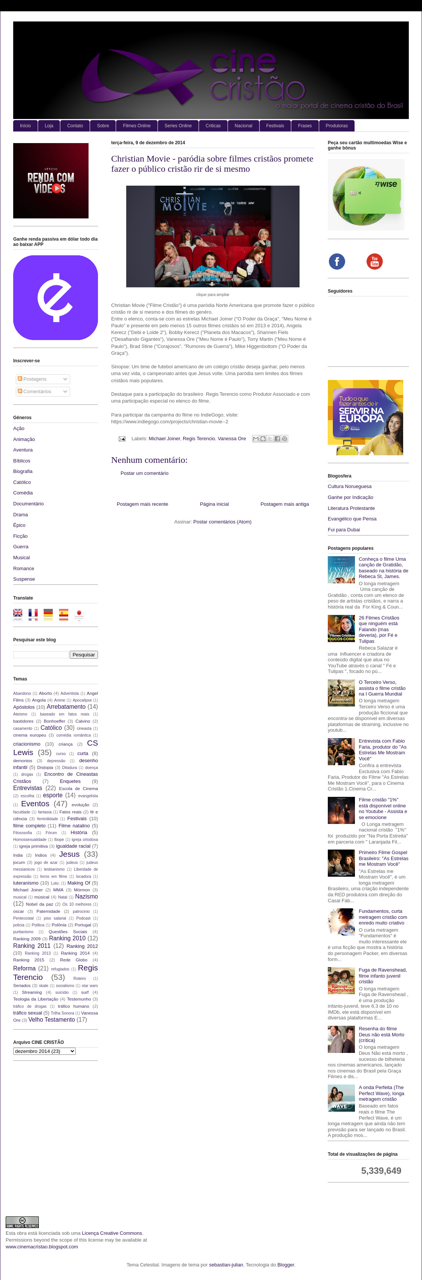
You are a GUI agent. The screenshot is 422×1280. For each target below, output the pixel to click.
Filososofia (22, 833)
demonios (22, 760)
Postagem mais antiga (284, 504)
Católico (22, 482)
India (18, 855)
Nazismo (86, 896)
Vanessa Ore (232, 438)
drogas (27, 774)
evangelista (88, 796)
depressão (56, 761)
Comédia (23, 493)
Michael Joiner (164, 438)
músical (41, 896)
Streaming (32, 992)
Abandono (22, 693)
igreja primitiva (33, 846)
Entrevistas (27, 788)
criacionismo (26, 744)
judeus (72, 862)
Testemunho (79, 998)
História (78, 832)
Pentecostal (23, 918)
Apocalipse (82, 700)
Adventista (70, 693)
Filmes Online (136, 125)
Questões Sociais (68, 931)
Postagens (32, 379)
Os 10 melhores (77, 904)
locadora (83, 876)
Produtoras (337, 125)
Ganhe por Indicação (350, 497)
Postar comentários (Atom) (222, 522)
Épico (19, 525)
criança (65, 743)
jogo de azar (46, 862)
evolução (80, 804)
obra (22, 1233)
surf (85, 992)
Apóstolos (24, 707)
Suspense (24, 579)
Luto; (55, 883)
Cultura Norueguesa (350, 486)
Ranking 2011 (31, 946)
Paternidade (48, 911)
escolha (27, 796)
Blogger (285, 1265)
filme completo (29, 825)
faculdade (21, 812)
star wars (90, 986)
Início (25, 125)
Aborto (45, 693)
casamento (22, 728)
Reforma (24, 968)
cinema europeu (29, 734)
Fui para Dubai (344, 529)
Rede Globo (73, 959)
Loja (49, 125)
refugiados (60, 969)
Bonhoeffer (54, 721)
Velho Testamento (51, 1019)
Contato (75, 125)
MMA (58, 889)
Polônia (59, 924)
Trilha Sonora (62, 1013)
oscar (18, 911)
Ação (18, 428)
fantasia (45, 812)
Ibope (59, 840)
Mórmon (82, 889)
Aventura (23, 450)
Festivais (275, 125)
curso (61, 754)
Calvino (82, 721)
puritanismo (23, 932)
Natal (62, 897)
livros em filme (53, 876)
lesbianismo (54, 869)
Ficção (20, 536)
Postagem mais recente (142, 504)
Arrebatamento (66, 706)
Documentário (28, 504)
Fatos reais (71, 811)
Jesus (69, 854)
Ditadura (69, 768)
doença (91, 768)
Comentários (34, 391)
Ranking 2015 (28, 959)
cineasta (84, 728)
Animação (24, 439)
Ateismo (20, 714)
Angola (39, 699)
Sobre (103, 125)
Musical (21, 557)
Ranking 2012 (82, 946)
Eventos (35, 803)
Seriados (22, 985)
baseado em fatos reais (64, 714)
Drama (20, 514)
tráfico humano (73, 1006)
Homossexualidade (29, 840)
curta (82, 753)
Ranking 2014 (75, 952)
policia (18, 925)
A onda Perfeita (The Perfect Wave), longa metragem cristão (381, 1093)
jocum (19, 862)
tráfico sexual (27, 1013)
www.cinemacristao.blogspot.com (42, 1246)
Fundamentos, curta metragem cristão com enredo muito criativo (383, 917)
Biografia (22, 471)
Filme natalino (74, 825)
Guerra (20, 546)
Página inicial (214, 504)
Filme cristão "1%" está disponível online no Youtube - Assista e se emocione (383, 808)
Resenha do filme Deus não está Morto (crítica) (381, 1034)
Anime (59, 700)
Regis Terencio (199, 438)
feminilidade (47, 819)
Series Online (178, 125)
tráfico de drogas (30, 1006)
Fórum (51, 833)
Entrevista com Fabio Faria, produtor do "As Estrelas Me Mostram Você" (383, 749)
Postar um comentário (144, 473)
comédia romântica (74, 735)
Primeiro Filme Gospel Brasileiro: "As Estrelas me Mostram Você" (383, 858)
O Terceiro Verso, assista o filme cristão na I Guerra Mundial (382, 688)
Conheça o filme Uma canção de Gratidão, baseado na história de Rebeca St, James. (383, 568)
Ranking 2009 (27, 938)
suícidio (62, 992)
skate (44, 986)
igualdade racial (73, 846)
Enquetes (70, 781)
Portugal (83, 924)
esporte (53, 795)
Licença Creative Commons (112, 1233)
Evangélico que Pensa (352, 519)
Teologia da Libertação (35, 998)
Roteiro (79, 978)
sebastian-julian (226, 1265)
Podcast (83, 918)
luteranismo (25, 883)
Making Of (78, 883)
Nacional (243, 125)
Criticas (213, 125)
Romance (23, 568)
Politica (38, 925)
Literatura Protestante (351, 508)
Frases (305, 125)
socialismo (65, 986)
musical (19, 897)
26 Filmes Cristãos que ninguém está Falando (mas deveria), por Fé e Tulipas (379, 629)
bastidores (23, 721)
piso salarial (55, 918)
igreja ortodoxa (85, 840)
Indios (41, 855)
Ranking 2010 (67, 938)
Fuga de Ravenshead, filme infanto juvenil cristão (383, 975)
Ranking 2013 (37, 953)
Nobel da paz (39, 904)
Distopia (45, 767)
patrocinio (81, 911)
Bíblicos (22, 461)
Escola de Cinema (78, 788)
